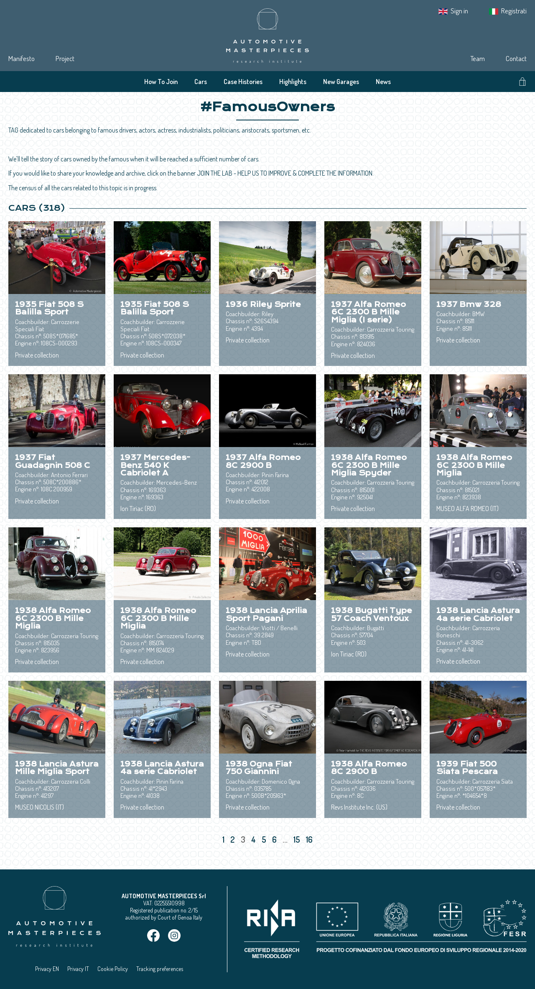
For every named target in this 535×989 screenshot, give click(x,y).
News (383, 81)
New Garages (341, 81)
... (285, 839)
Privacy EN (47, 968)
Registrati (514, 10)
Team (477, 58)
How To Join (161, 81)
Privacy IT (78, 968)
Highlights (292, 81)
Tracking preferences (159, 968)
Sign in (459, 10)
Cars (200, 81)
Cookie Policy (112, 968)
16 (310, 839)
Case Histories (243, 81)
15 (297, 839)
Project (65, 58)
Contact (516, 58)
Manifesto (21, 58)
